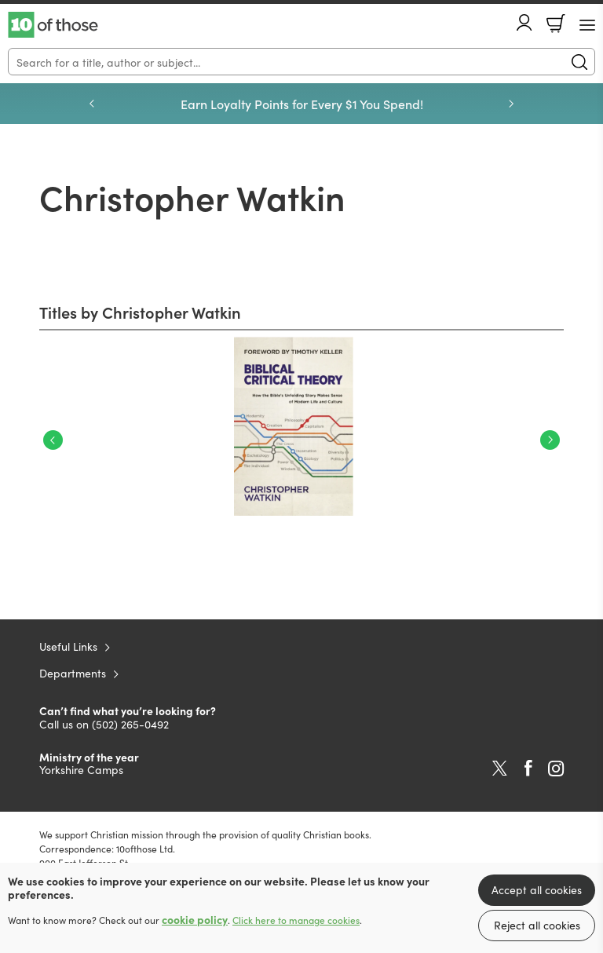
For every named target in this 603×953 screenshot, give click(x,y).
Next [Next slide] (511, 104)
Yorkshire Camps (81, 769)
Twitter (499, 768)
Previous (53, 440)
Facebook (528, 768)
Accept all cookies (537, 889)
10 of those (53, 25)
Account (524, 22)
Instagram (556, 768)
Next (550, 440)
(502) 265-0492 (130, 724)
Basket (555, 23)
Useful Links (68, 646)
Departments (72, 673)
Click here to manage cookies (296, 920)
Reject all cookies (537, 925)
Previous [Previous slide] (92, 104)
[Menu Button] (587, 25)
